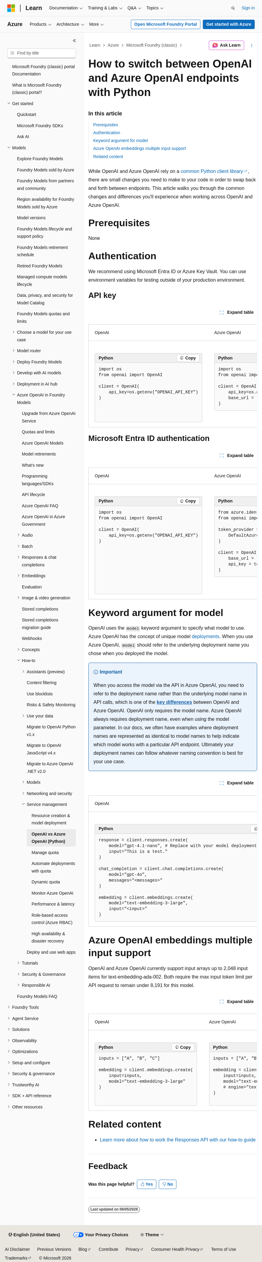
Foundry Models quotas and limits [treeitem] (43, 317)
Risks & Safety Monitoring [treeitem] (51, 704)
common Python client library (212, 171)
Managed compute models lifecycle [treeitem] (42, 280)
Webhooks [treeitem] (32, 638)
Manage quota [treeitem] (45, 852)
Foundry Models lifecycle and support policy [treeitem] (44, 233)
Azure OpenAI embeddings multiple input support (139, 148)
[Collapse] (74, 40)
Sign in (248, 7)
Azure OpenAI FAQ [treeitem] (40, 505)
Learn (95, 45)
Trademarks (16, 1258)
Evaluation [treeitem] (32, 587)
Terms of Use (223, 1249)
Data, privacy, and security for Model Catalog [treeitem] (45, 299)
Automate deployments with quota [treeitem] (53, 867)
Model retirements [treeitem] (39, 454)
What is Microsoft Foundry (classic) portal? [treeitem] (37, 89)
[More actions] (252, 45)
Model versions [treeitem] (31, 217)
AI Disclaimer (17, 1249)
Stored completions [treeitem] (40, 609)
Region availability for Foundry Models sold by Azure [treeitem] (45, 203)
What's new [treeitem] (33, 465)
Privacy (133, 1249)
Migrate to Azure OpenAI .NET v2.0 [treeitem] (50, 767)
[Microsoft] (11, 8)
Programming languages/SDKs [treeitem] (37, 480)
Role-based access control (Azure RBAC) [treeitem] (52, 919)
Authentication (106, 132)
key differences (174, 702)
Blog (83, 1249)
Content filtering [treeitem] (41, 682)
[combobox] (41, 53)
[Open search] (233, 8)
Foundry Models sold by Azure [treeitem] (45, 169)
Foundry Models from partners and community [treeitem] (45, 184)
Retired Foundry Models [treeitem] (39, 265)
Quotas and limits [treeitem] (38, 431)
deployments (205, 636)
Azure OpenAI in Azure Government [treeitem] (43, 520)
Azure (113, 45)
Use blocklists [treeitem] (40, 693)
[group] (172, 373)
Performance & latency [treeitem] (53, 904)
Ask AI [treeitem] (23, 136)
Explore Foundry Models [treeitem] (40, 158)
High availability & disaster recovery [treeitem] (48, 937)
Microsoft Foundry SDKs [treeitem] (40, 125)
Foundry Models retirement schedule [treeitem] (42, 251)
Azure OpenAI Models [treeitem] (42, 443)
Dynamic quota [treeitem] (46, 881)
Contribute (108, 1249)
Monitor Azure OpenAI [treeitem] (52, 893)
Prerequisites (105, 124)
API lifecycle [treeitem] (33, 494)
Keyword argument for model (120, 140)
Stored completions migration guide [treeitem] (40, 624)
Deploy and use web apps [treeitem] (51, 952)
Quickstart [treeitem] (26, 114)
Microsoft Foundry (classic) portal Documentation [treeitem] (43, 70)
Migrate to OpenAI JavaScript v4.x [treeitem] (44, 749)
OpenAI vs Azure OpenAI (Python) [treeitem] (49, 838)
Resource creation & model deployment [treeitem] (51, 819)
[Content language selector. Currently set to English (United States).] (34, 1235)
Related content (108, 156)
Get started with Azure (228, 24)
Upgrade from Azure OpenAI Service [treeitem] (49, 417)
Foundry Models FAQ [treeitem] (37, 996)
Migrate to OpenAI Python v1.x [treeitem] (51, 730)
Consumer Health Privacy (175, 1249)
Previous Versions (54, 1249)
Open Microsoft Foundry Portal (165, 24)
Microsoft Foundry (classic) (151, 45)
